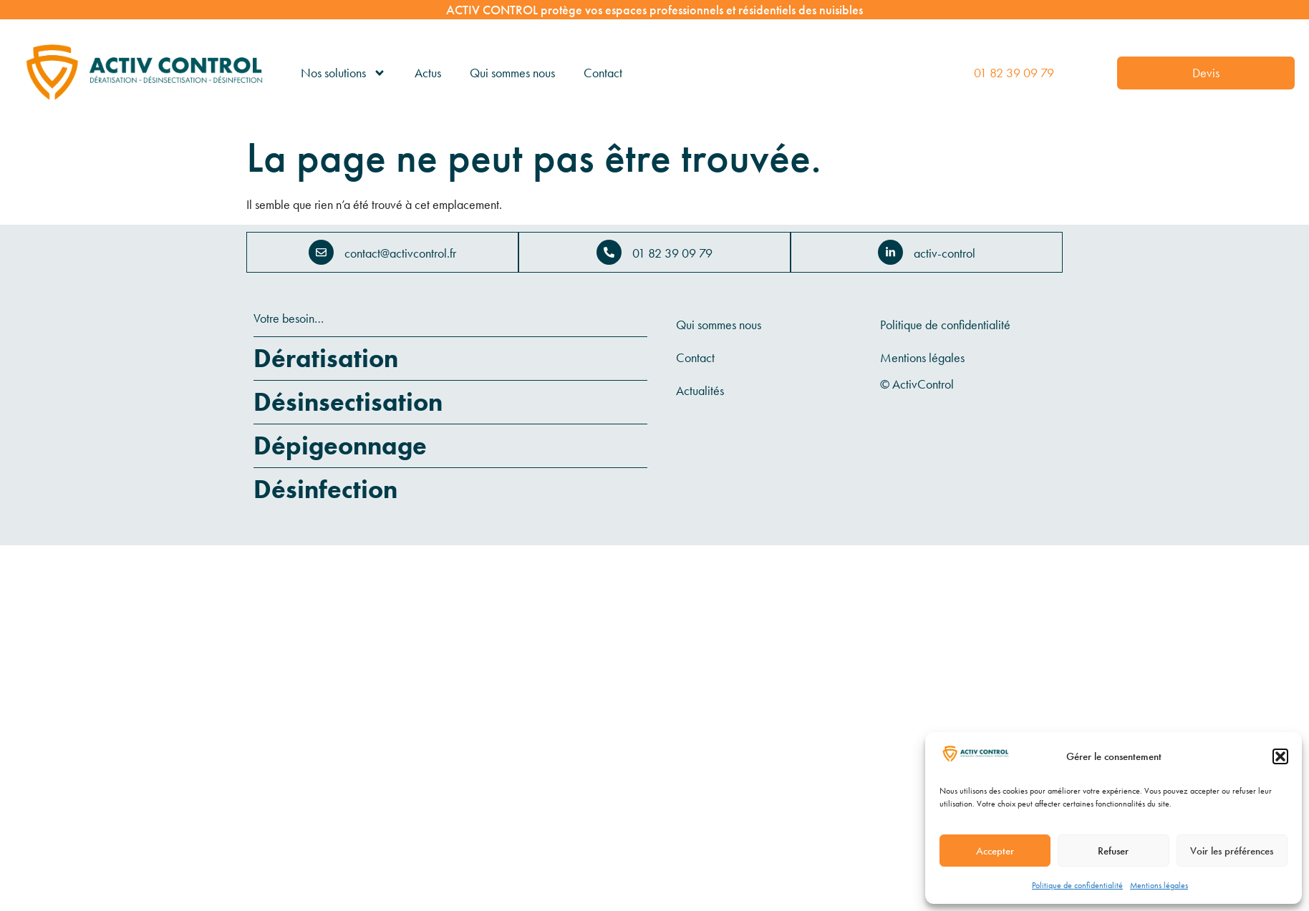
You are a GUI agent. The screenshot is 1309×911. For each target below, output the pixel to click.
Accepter (995, 851)
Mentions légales (1159, 885)
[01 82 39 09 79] (609, 252)
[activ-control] (890, 252)
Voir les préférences (1231, 851)
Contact (603, 72)
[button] (1280, 756)
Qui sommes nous (512, 72)
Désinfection (325, 489)
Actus (428, 72)
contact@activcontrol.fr (400, 253)
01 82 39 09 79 (1014, 72)
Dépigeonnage (340, 445)
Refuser (1113, 851)
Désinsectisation (348, 402)
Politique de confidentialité (1077, 885)
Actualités (700, 390)
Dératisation (325, 358)
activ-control (944, 253)
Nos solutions (343, 73)
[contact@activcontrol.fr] (321, 252)
